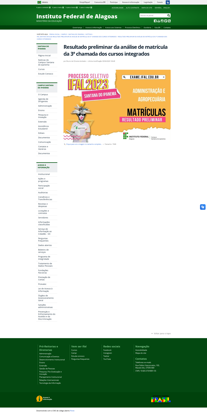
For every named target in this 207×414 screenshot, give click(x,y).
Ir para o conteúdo (43, 7)
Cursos (74, 350)
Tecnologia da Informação (50, 383)
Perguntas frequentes (80, 359)
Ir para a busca (72, 7)
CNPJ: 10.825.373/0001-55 (145, 371)
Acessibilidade (117, 8)
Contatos (167, 27)
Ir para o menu (58, 7)
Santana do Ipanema (76, 34)
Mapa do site (147, 8)
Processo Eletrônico (132, 27)
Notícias (88, 34)
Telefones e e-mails (143, 362)
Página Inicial (54, 34)
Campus (64, 34)
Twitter (165, 20)
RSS (169, 20)
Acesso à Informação (93, 27)
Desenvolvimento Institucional (52, 359)
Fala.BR (157, 27)
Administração (45, 353)
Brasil (45, 2)
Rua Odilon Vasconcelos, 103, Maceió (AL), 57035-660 (147, 366)
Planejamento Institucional (50, 377)
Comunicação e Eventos (49, 356)
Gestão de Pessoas (47, 368)
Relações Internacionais (49, 380)
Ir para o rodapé (85, 7)
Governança (77, 27)
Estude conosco (77, 356)
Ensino (42, 362)
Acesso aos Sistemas (113, 27)
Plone (72, 411)
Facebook (155, 20)
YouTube (158, 20)
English (167, 8)
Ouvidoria (147, 27)
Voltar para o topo (162, 333)
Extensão (43, 365)
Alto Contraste (132, 8)
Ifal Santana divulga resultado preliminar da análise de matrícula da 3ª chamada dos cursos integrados (76, 37)
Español (158, 8)
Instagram (162, 20)
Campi (74, 353)
